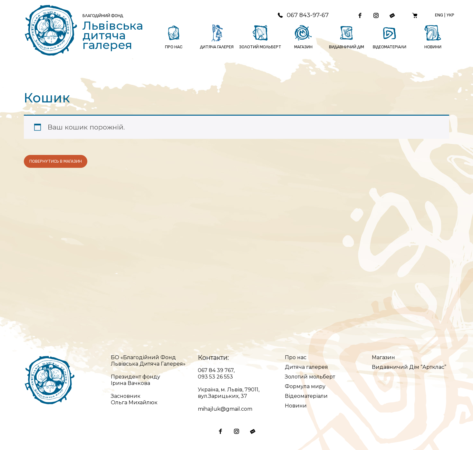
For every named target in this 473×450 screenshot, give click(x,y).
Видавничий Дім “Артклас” (409, 367)
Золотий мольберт (310, 377)
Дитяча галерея (306, 367)
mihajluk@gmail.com (225, 409)
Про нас (295, 357)
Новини (296, 406)
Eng (439, 15)
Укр (450, 15)
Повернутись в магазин (55, 161)
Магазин (383, 357)
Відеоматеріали (306, 396)
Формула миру (305, 386)
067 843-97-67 (303, 15)
